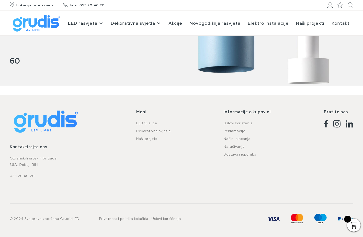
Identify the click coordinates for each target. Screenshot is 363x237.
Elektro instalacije (268, 23)
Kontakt (341, 23)
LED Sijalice (146, 123)
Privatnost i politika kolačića (123, 218)
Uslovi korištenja (238, 123)
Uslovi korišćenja (166, 218)
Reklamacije (235, 131)
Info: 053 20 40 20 (87, 5)
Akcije (175, 23)
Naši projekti (310, 23)
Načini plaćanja (237, 138)
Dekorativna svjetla (136, 23)
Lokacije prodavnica (35, 5)
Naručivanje (234, 146)
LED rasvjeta (85, 23)
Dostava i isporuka (240, 154)
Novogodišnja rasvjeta (215, 23)
